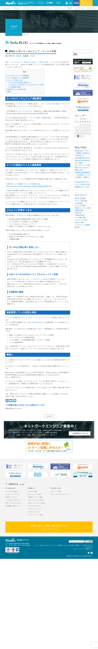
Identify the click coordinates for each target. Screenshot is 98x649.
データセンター (6, 8)
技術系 (18, 56)
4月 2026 (83, 119)
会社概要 (50, 3)
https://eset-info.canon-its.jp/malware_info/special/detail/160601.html (29, 186)
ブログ (58, 3)
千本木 (32, 56)
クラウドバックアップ (30, 8)
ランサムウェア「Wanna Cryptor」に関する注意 (29, 62)
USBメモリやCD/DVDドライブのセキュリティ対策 (25, 85)
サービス (41, 3)
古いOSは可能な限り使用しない (19, 82)
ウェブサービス (79, 8)
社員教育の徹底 (14, 87)
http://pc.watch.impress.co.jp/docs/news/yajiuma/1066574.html (27, 113)
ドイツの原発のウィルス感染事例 (17, 78)
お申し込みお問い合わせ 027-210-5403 (86, 3)
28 (78, 136)
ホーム (32, 3)
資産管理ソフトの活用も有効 (16, 89)
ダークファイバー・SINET (63, 8)
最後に (9, 91)
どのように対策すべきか (14, 80)
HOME (27, 34)
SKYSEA (36, 322)
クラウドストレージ (46, 8)
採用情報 (76, 3)
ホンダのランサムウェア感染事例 (17, 75)
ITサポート (17, 8)
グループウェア (92, 8)
